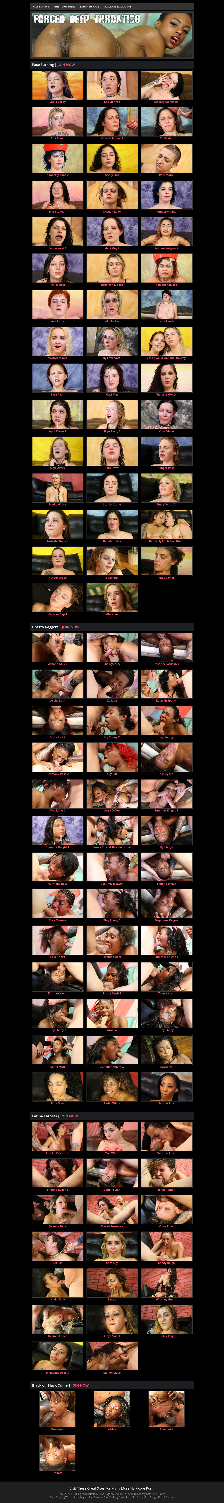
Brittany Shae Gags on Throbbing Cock (110, 1494)
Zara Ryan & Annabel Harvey (166, 358)
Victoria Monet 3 (112, 138)
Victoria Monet (166, 394)
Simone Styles (166, 884)
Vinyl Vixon (166, 431)
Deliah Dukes (112, 541)
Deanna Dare (57, 1226)
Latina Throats (89, 6)
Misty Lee (112, 614)
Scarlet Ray (166, 1103)
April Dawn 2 (57, 431)
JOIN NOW (66, 64)
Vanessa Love (166, 1153)
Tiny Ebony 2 (57, 1030)
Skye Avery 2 (112, 431)
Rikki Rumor (166, 1190)
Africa (112, 1429)
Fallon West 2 (58, 248)
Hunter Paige (166, 1336)
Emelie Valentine (57, 1153)
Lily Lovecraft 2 (112, 358)
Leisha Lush (58, 700)
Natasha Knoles (57, 541)
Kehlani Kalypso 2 (166, 248)
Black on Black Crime (117, 6)
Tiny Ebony (166, 1030)
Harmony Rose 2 (58, 774)
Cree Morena (57, 920)
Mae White (112, 1153)
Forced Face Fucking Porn (73, 1494)
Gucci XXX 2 (58, 737)
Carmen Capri (57, 614)
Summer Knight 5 (166, 810)
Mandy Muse (112, 1373)
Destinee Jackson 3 (166, 664)
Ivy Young (166, 737)
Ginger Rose (166, 468)
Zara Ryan (57, 394)
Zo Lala (112, 700)
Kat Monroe (112, 102)
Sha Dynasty (112, 664)
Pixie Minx (58, 1103)
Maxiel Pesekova (112, 1226)
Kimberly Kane (166, 211)
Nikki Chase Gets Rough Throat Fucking (152, 1497)
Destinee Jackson (112, 884)
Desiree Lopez (57, 1336)
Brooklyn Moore (112, 285)
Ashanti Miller (57, 664)
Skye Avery (57, 468)
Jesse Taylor (166, 578)
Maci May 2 (111, 248)
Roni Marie (166, 175)
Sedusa (58, 1263)
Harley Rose (58, 285)
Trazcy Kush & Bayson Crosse (112, 847)
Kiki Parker (112, 321)
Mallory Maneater (166, 102)
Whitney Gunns (166, 1299)
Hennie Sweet (112, 957)
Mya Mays (166, 847)
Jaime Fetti (57, 1066)
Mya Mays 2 (57, 810)
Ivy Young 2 (112, 737)
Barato (112, 1299)
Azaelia (112, 1030)
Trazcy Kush (166, 993)
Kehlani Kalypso (166, 285)
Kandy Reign (166, 1263)
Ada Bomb (57, 138)
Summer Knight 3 (166, 957)
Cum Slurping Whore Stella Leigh (68, 1497)
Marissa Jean (57, 211)
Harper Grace (58, 578)
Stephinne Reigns (166, 920)
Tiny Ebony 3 (112, 920)
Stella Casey (57, 102)
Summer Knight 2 (112, 1066)
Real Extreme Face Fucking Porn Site (108, 1497)
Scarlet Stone (112, 504)
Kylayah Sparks (166, 700)
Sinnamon (58, 1429)
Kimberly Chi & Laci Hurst (166, 541)
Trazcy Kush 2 (112, 993)
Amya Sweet (112, 1336)
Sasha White (112, 1103)
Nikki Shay (57, 1299)
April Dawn (112, 468)
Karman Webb (57, 993)
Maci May (112, 394)
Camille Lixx (112, 1190)
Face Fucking (41, 6)
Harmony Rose (57, 884)
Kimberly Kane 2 (58, 175)
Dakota (58, 1473)
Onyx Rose (166, 1226)
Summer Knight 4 (57, 847)
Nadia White (57, 504)
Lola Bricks (57, 957)
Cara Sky (112, 1263)
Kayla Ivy (166, 1066)
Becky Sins (112, 175)
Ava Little (57, 321)
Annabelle (166, 1429)
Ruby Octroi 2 (166, 504)
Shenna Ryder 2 (57, 1190)
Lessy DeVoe (112, 810)
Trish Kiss (166, 138)
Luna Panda (166, 321)
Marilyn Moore (57, 358)
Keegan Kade (112, 211)
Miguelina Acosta (57, 1373)
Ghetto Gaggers (64, 6)
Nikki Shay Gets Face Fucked (150, 1494)
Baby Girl (112, 578)
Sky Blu (112, 774)
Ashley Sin (166, 774)
